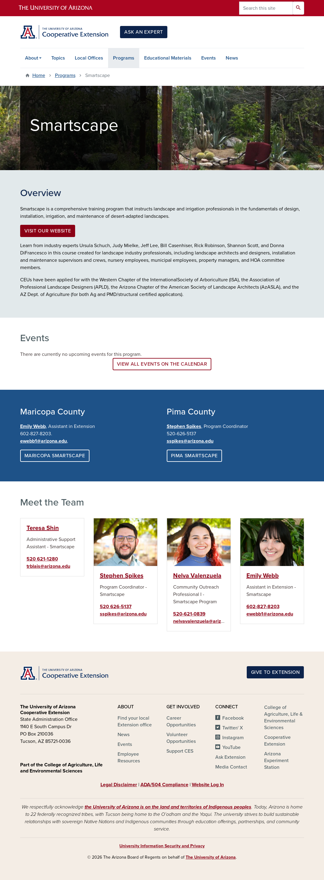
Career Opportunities (181, 721)
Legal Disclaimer (118, 785)
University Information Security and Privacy (162, 846)
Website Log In (208, 785)
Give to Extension (275, 672)
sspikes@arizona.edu (190, 441)
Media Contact (231, 767)
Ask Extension (230, 757)
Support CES (179, 751)
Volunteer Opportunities (181, 738)
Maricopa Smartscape (54, 456)
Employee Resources (129, 757)
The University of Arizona (211, 857)
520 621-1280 (42, 559)
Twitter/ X (232, 728)
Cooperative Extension (277, 740)
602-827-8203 (262, 607)
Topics (58, 58)
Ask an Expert (143, 32)
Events (208, 58)
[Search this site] (266, 8)
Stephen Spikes (184, 426)
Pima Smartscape (194, 456)
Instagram (233, 738)
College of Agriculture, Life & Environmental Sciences (283, 717)
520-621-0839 (189, 614)
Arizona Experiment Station (276, 760)
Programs (123, 58)
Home (38, 75)
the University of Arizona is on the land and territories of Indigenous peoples (168, 807)
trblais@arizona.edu (48, 566)
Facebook (233, 718)
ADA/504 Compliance (164, 785)
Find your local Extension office (135, 721)
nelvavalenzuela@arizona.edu (206, 621)
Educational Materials (167, 58)
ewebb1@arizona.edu (269, 614)
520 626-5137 (116, 607)
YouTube (231, 747)
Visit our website (47, 231)
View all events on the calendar (162, 364)
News (232, 58)
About (31, 58)
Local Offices (89, 58)
